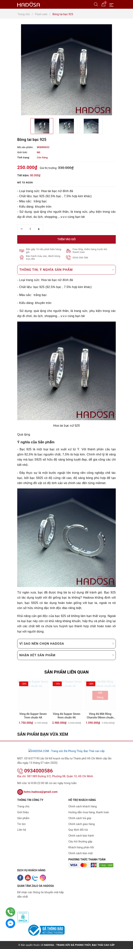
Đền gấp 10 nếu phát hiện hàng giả (43, 251)
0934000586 (35, 771)
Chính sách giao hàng (81, 823)
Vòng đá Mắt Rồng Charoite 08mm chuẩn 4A (100, 716)
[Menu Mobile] (112, 4)
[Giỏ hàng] (103, 4)
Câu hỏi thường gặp (80, 841)
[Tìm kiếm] (96, 4)
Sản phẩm (23, 817)
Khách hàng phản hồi (81, 847)
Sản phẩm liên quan (66, 672)
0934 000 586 (80, 257)
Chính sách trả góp (79, 817)
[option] (66, 69)
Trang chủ (23, 806)
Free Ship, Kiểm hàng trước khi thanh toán (90, 251)
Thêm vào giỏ (66, 239)
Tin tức (21, 823)
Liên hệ (21, 829)
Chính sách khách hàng (82, 806)
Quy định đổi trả (78, 829)
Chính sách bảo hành (81, 835)
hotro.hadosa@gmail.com (37, 792)
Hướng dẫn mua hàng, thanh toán (88, 812)
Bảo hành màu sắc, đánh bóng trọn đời (43, 257)
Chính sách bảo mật (80, 853)
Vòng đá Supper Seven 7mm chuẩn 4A (33, 715)
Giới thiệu (23, 812)
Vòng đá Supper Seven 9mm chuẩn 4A (66, 715)
